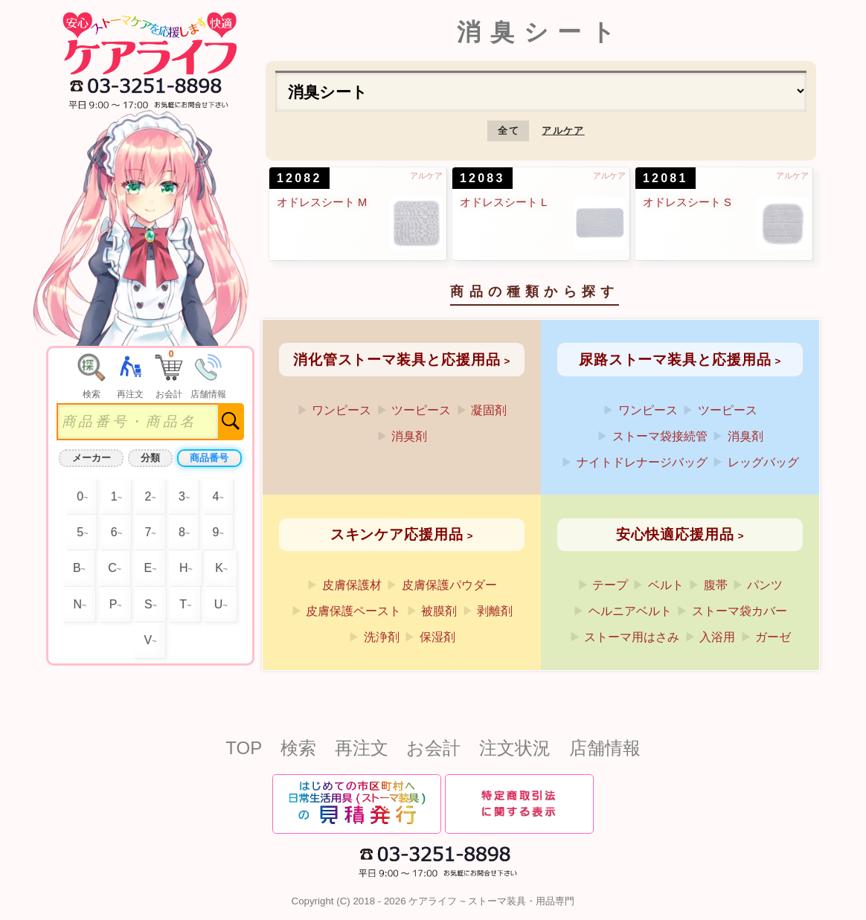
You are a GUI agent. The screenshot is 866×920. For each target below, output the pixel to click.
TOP (243, 748)
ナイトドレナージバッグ (642, 462)
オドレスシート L (503, 202)
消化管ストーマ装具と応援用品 (397, 359)
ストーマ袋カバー (739, 611)
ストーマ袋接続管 (660, 436)
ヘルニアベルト (630, 611)
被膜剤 (439, 611)
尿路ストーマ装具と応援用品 (675, 359)
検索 (298, 748)
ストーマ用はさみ (631, 637)
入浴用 (717, 637)
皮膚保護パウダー (449, 585)
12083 (482, 178)
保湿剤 (437, 637)
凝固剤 (489, 410)
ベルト (666, 585)
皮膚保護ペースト (353, 611)
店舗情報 (605, 748)
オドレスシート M (322, 202)
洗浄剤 (382, 637)
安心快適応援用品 (675, 534)
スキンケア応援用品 (397, 534)
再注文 (361, 748)
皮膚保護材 (352, 585)
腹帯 (716, 585)
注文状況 (515, 748)
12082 (299, 178)
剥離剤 (495, 611)
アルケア (563, 130)
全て (508, 130)
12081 (665, 178)
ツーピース (421, 410)
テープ (610, 585)
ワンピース (341, 410)
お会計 (433, 748)
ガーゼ (773, 637)
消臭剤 (409, 436)
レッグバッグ (763, 462)
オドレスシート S (687, 202)
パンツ (765, 585)
